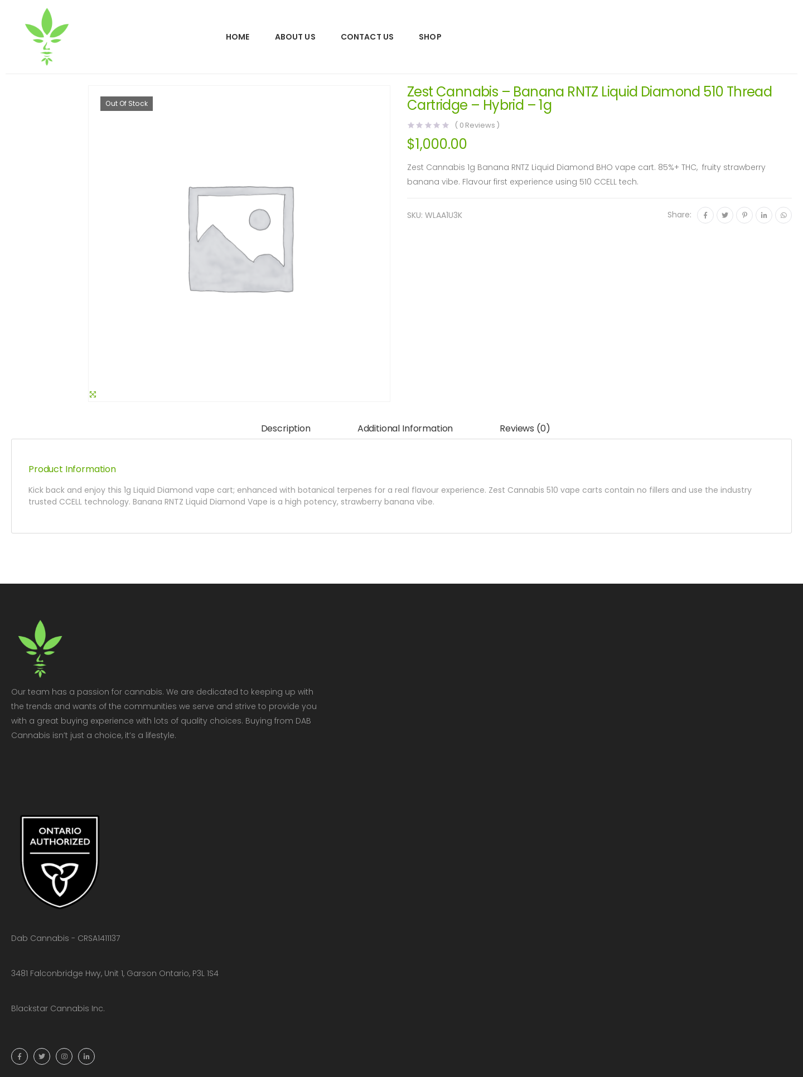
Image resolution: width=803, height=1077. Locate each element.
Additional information (405, 428)
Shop (430, 36)
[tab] (285, 429)
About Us (295, 36)
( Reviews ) (477, 125)
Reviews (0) (525, 428)
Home (238, 36)
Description (286, 428)
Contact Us (367, 36)
